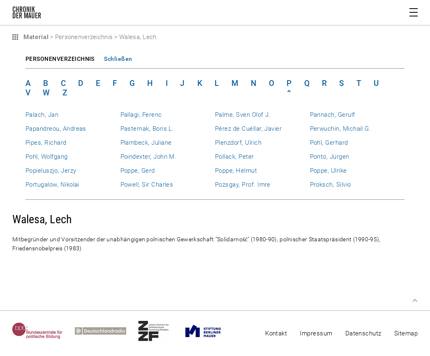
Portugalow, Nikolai (52, 184)
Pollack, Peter (234, 156)
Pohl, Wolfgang (46, 156)
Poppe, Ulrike (328, 170)
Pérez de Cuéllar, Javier (248, 128)
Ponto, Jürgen (329, 156)
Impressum (316, 333)
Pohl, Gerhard (329, 142)
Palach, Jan (41, 114)
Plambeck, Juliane (146, 142)
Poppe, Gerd (137, 170)
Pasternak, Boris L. (147, 128)
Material (35, 37)
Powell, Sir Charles (146, 184)
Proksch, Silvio (330, 184)
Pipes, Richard (46, 142)
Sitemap (406, 333)
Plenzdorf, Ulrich (238, 142)
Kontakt (276, 333)
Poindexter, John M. (148, 156)
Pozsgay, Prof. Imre (242, 184)
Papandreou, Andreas (55, 128)
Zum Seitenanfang (415, 300)
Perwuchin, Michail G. (340, 128)
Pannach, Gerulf (332, 114)
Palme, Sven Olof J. (242, 114)
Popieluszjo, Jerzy (50, 170)
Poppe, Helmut (236, 170)
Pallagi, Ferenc (141, 114)
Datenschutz (363, 333)
